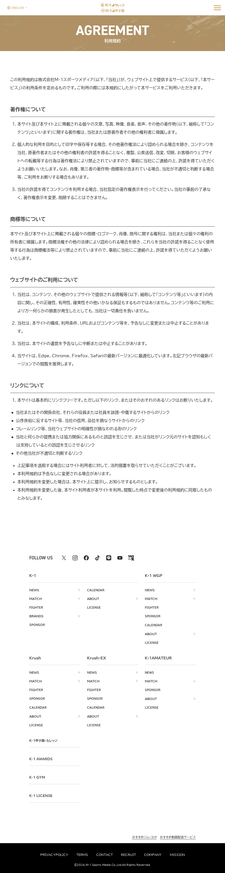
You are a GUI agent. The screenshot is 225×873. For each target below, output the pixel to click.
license (94, 607)
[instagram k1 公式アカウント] (75, 557)
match (35, 598)
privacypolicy (54, 854)
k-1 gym (38, 776)
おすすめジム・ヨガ (144, 835)
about (93, 598)
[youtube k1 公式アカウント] (119, 557)
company (153, 854)
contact (104, 854)
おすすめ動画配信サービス (178, 835)
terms (82, 854)
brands (36, 616)
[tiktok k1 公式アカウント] (97, 557)
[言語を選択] (15, 7)
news (34, 590)
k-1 (44, 739)
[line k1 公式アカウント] (108, 557)
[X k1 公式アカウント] (63, 557)
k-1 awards (42, 757)
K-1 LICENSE (42, 794)
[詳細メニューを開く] (217, 7)
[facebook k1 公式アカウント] (86, 557)
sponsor (38, 624)
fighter (36, 607)
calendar (96, 590)
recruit (128, 854)
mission (177, 854)
